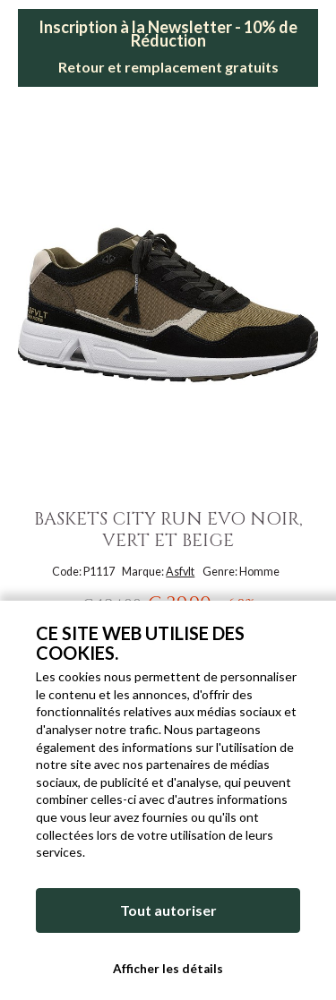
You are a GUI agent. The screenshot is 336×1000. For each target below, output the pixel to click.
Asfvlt (180, 571)
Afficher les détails (168, 969)
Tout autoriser (168, 910)
